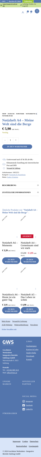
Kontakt (29, 359)
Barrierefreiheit (21, 446)
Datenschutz (34, 441)
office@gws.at (12, 373)
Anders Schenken (12, 177)
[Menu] (37, 11)
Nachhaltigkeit (31, 346)
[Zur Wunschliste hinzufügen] (37, 114)
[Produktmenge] (10, 140)
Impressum (16, 441)
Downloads (30, 356)
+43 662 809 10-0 (12, 370)
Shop (4, 114)
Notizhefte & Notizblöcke (17, 175)
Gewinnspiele (33, 446)
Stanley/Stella (31, 353)
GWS (3, 1)
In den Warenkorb (17, 147)
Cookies (25, 441)
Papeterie (20, 114)
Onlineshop (28, 1)
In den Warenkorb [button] (11, 261)
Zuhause (11, 114)
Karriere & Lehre (15, 1)
